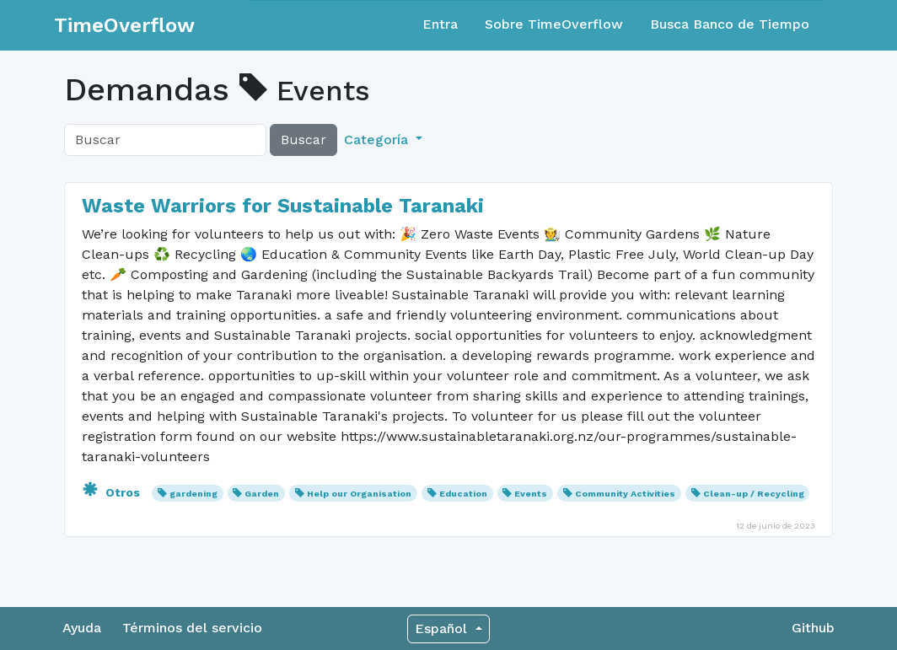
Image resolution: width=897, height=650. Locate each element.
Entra (440, 24)
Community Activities (625, 493)
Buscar (303, 140)
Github (813, 628)
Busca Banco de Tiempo (729, 24)
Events (530, 493)
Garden (261, 493)
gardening (193, 493)
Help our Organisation (359, 493)
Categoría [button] (378, 140)
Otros (112, 492)
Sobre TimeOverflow (554, 24)
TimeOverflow (124, 25)
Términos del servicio (192, 628)
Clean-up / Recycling (753, 493)
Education (463, 493)
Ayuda (81, 628)
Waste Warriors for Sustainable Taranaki (283, 206)
